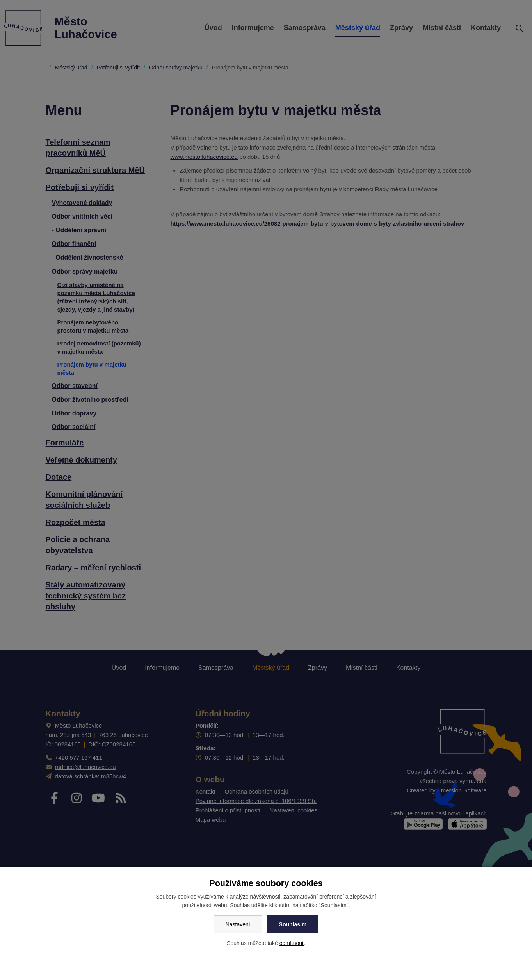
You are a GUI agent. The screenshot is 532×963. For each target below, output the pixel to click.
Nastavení (238, 924)
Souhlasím (293, 924)
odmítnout (291, 943)
